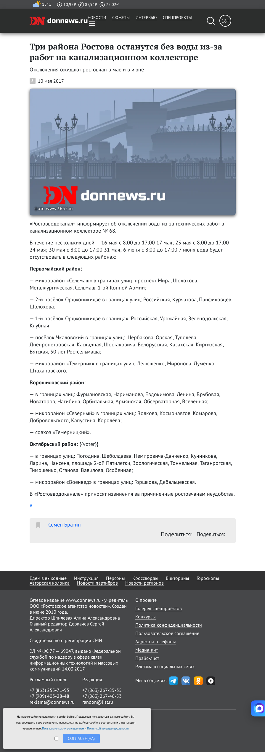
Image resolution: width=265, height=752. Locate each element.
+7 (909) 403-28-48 (49, 696)
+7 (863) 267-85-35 (102, 690)
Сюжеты (121, 17)
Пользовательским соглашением (63, 728)
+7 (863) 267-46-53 (102, 696)
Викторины (177, 578)
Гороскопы (208, 578)
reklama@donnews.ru (52, 702)
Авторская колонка (50, 583)
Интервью (146, 17)
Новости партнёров (97, 583)
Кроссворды (145, 578)
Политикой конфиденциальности (108, 728)
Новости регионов (144, 583)
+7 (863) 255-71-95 (49, 690)
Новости (97, 17)
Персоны (115, 578)
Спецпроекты (177, 17)
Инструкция (86, 578)
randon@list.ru (97, 702)
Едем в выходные (48, 578)
